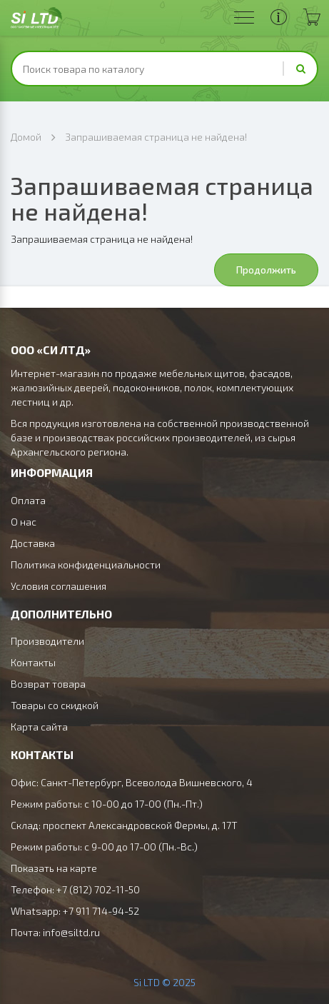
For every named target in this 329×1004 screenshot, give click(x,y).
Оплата (28, 500)
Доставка (33, 543)
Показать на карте (54, 868)
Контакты (33, 662)
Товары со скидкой (54, 705)
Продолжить (266, 269)
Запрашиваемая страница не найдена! (156, 137)
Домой (26, 137)
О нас (23, 522)
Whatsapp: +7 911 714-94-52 (75, 911)
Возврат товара (48, 684)
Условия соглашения (58, 586)
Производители (47, 641)
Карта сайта (39, 727)
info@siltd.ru (71, 932)
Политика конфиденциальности (86, 564)
